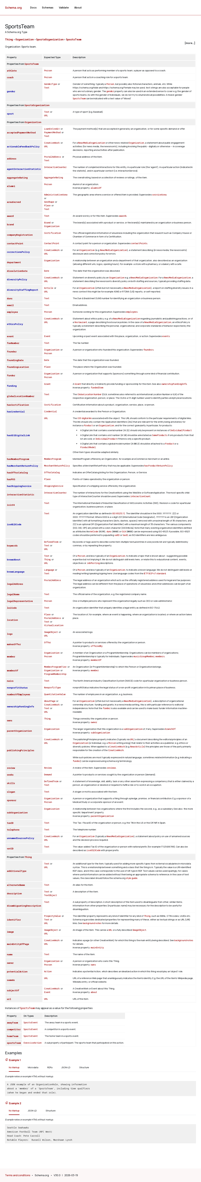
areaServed (14, 201)
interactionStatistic (20, 494)
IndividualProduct (181, 430)
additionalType (16, 870)
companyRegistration (20, 234)
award (10, 215)
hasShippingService (19, 486)
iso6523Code (14, 524)
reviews (111, 767)
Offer (47, 642)
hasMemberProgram (18, 459)
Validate (64, 7)
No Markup (14, 1067)
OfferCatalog (52, 472)
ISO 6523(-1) (118, 513)
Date (46, 270)
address (11, 158)
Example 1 (15, 1060)
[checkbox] (100, 43)
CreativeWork (52, 142)
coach (10, 77)
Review (48, 767)
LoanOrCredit (52, 128)
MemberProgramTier (55, 666)
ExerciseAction (33, 1042)
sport (10, 113)
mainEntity (97, 947)
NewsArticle (137, 746)
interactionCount (140, 496)
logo (9, 633)
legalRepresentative (20, 601)
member (11, 656)
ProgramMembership (55, 673)
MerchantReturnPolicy (57, 465)
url (9, 999)
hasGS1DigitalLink (18, 435)
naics (10, 680)
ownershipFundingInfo (174, 383)
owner (94, 722)
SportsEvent (31, 1022)
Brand (47, 222)
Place (47, 205)
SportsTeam (73, 39)
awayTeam (12, 1022)
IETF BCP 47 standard (155, 573)
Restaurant (80, 322)
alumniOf (96, 187)
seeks (10, 774)
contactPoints (139, 243)
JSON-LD (65, 1067)
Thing (9, 39)
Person (48, 70)
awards (123, 215)
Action (48, 971)
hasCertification (18, 404)
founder (12, 351)
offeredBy (97, 645)
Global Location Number (89, 394)
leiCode (94, 531)
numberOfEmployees (18, 694)
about (94, 992)
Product (88, 425)
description (14, 893)
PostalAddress (52, 156)
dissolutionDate (17, 270)
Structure (84, 1067)
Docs (33, 7)
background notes (92, 923)
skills (11, 783)
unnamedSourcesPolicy (20, 838)
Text (46, 87)
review (11, 767)
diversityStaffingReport (22, 289)
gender (11, 91)
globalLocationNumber (20, 396)
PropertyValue (52, 915)
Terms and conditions (17, 1175)
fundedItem (97, 387)
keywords (12, 545)
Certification (52, 232)
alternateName (16, 884)
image (10, 931)
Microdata (33, 1067)
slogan (11, 791)
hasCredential (16, 411)
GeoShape (49, 201)
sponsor (11, 800)
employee (12, 311)
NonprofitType (52, 687)
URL (46, 115)
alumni (11, 186)
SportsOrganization (49, 39)
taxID (125, 535)
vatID (117, 535)
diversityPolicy (17, 279)
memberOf (96, 659)
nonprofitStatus (17, 687)
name (9, 954)
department (14, 262)
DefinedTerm (51, 541)
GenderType (50, 83)
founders (148, 349)
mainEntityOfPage (18, 944)
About (78, 7)
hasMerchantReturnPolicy (22, 465)
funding (12, 385)
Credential (50, 411)
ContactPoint (51, 243)
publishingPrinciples (20, 750)
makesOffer (14, 644)
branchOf (170, 728)
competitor (14, 1029)
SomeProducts (160, 435)
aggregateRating (17, 177)
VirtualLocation (53, 625)
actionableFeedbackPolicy (23, 146)
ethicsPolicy (15, 324)
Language (49, 569)
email (10, 305)
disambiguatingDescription (24, 905)
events (166, 336)
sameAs (11, 980)
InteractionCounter (55, 167)
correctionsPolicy (18, 251)
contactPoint (15, 243)
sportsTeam (14, 1042)
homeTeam (12, 1036)
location (12, 619)
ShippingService (53, 485)
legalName (13, 594)
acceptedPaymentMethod (21, 132)
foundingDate (15, 360)
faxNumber (13, 343)
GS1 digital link (84, 418)
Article (48, 287)
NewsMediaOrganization (91, 142)
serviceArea (159, 194)
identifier (14, 919)
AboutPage (49, 700)
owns (9, 720)
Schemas (47, 7)
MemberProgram (52, 458)
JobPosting (93, 563)
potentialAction (17, 971)
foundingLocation (18, 366)
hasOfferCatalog (17, 472)
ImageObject (51, 632)
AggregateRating (53, 177)
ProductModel (88, 447)
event (10, 336)
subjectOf (13, 990)
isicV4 (11, 504)
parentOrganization (19, 730)
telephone (13, 829)
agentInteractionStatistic (24, 168)
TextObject (50, 895)
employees (132, 311)
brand (10, 224)
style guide (131, 878)
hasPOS (11, 479)
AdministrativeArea (55, 194)
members (160, 656)
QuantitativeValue (55, 694)
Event (47, 336)
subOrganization (133, 728)
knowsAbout (13, 559)
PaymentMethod (52, 132)
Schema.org (13, 7)
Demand (48, 774)
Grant (47, 383)
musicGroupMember (143, 656)
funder (11, 375)
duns (9, 298)
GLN (124, 531)
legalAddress (15, 583)
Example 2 (15, 1103)
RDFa (49, 1067)
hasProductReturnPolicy (158, 465)
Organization (24, 39)
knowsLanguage (15, 571)
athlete (12, 70)
